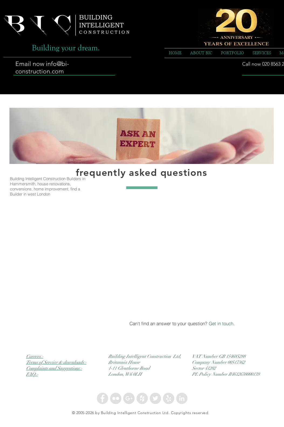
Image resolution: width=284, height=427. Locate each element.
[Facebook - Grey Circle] (102, 398)
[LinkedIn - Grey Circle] (181, 398)
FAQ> (32, 374)
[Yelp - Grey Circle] (168, 398)
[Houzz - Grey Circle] (142, 398)
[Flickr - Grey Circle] (115, 398)
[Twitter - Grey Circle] (155, 398)
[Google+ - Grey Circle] (129, 398)
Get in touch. (222, 323)
